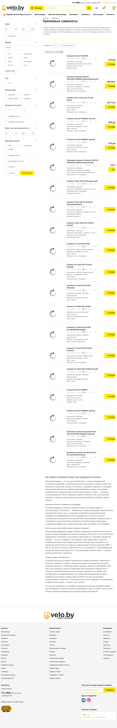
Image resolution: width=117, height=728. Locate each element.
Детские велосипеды (57, 15)
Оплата (52, 624)
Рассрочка (53, 617)
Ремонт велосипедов (56, 637)
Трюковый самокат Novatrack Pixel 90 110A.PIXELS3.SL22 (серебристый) (81, 434)
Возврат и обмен (55, 651)
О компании (107, 611)
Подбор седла (54, 647)
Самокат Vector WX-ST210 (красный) (81, 174)
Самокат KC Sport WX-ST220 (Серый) (81, 353)
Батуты (3, 637)
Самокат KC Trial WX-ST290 (77, 234)
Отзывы (106, 621)
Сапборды (4, 651)
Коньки (3, 641)
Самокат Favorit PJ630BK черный (80, 392)
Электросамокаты (7, 657)
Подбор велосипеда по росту (17, 15)
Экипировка (5, 631)
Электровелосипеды (8, 654)
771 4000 (76, 3)
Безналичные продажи (57, 641)
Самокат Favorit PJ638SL (76, 373)
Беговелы (74, 15)
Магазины (52, 614)
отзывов (93, 696)
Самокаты (85, 15)
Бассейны (4, 634)
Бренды (52, 631)
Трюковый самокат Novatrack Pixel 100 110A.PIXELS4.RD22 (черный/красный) (81, 414)
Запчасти (110, 15)
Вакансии (106, 617)
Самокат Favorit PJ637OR (77, 56)
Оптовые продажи (109, 631)
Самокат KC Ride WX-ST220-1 (78, 293)
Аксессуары (98, 15)
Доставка (52, 621)
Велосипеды (40, 15)
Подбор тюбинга (55, 657)
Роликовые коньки (7, 644)
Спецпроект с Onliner (56, 654)
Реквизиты (107, 627)
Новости (106, 614)
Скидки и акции (54, 611)
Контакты (106, 637)
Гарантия (52, 634)
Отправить (110, 669)
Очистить (12, 173)
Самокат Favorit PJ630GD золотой (80, 115)
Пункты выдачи (6, 668)
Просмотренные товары (57, 627)
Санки (3, 647)
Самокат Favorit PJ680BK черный (80, 135)
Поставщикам (108, 634)
